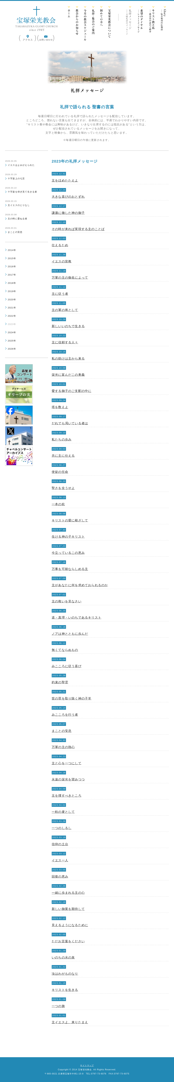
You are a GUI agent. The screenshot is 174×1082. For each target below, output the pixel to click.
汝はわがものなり (65, 973)
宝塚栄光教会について (109, 24)
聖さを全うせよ (63, 488)
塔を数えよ (60, 407)
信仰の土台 (60, 844)
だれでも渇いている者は (70, 423)
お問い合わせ (45, 38)
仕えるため (60, 245)
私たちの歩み (61, 439)
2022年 (12, 316)
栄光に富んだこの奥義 (68, 374)
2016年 (12, 266)
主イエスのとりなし (19, 205)
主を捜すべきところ (66, 795)
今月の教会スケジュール (85, 24)
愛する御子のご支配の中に (71, 391)
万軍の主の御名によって (70, 277)
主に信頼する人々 (65, 342)
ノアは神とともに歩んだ (70, 633)
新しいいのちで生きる (68, 326)
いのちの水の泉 (63, 957)
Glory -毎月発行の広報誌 (163, 24)
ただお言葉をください (68, 941)
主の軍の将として (65, 310)
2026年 (12, 349)
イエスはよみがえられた (21, 165)
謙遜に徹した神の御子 (68, 213)
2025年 (12, 340)
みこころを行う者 (65, 714)
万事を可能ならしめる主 (70, 569)
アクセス (27, 38)
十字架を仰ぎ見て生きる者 (22, 191)
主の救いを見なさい (66, 601)
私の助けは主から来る (68, 358)
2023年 (12, 324)
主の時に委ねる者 (17, 218)
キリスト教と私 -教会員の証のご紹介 (151, 24)
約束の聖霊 (60, 682)
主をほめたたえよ (65, 180)
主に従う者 (60, 294)
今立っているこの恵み (68, 553)
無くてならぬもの (65, 650)
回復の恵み (60, 876)
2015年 (12, 258)
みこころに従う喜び (66, 666)
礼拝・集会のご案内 (93, 24)
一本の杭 (58, 504)
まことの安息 (61, 731)
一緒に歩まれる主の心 (68, 892)
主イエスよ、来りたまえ (70, 1022)
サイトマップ (87, 1065)
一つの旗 (58, 1006)
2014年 (12, 250)
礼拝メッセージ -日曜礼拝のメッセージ (128, 24)
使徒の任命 (60, 472)
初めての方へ (101, 24)
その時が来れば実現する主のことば (78, 229)
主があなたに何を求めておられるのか (80, 585)
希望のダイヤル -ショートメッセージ (140, 24)
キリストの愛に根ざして (70, 520)
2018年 (12, 283)
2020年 (12, 299)
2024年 (12, 332)
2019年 (12, 291)
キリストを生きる (65, 990)
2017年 (12, 274)
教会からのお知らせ (77, 24)
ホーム (69, 24)
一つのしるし (61, 828)
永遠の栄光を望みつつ (68, 779)
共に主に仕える (63, 455)
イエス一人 (60, 860)
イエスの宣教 (61, 261)
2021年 (12, 307)
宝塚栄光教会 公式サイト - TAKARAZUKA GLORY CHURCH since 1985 (36, 19)
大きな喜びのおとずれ (68, 196)
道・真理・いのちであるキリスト (76, 617)
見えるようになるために (70, 925)
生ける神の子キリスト (68, 536)
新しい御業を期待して (68, 909)
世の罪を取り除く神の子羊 (71, 698)
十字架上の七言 (16, 178)
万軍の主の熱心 (63, 747)
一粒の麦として (63, 812)
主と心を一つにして (66, 763)
